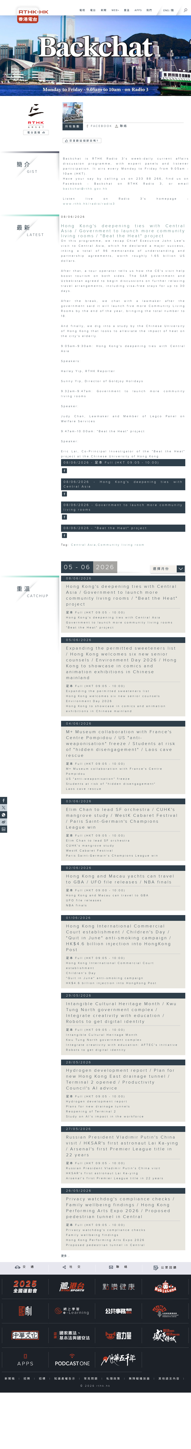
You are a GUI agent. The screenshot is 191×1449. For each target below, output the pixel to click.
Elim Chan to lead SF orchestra (98, 840)
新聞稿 (11, 1378)
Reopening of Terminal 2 (91, 1111)
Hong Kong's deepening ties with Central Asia (113, 617)
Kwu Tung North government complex (104, 1040)
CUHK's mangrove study (90, 845)
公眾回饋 (169, 1267)
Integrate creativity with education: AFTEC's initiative (122, 1045)
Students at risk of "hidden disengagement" (111, 784)
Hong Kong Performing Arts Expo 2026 (105, 1240)
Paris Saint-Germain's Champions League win (112, 855)
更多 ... (65, 1256)
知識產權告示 (65, 1378)
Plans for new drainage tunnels (98, 1106)
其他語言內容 (170, 1378)
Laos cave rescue (84, 789)
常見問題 (92, 1378)
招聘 (28, 1378)
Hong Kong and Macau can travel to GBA (107, 895)
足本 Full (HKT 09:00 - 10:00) (95, 890)
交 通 (29, 1267)
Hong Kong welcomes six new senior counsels (113, 696)
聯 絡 (122, 1267)
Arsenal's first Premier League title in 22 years (115, 1178)
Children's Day (81, 973)
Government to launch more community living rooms (119, 622)
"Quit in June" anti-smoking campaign (105, 978)
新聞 (102, 12)
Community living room (121, 545)
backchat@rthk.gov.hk (85, 189)
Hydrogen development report (96, 1101)
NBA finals (76, 905)
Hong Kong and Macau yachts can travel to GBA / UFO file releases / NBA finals (120, 879)
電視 (81, 12)
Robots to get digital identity (96, 1050)
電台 (91, 12)
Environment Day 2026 (89, 701)
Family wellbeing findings (92, 1235)
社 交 (75, 1267)
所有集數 (72, 126)
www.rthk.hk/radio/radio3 (89, 204)
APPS (137, 12)
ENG (166, 10)
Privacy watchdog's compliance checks (106, 1230)
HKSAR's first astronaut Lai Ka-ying (102, 1173)
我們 (148, 12)
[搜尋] (185, 9)
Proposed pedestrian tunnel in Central (105, 1245)
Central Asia (83, 545)
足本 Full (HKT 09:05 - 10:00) (95, 612)
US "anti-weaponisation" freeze (98, 779)
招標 (43, 1378)
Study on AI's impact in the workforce (105, 1116)
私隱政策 (114, 1378)
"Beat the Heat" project (90, 627)
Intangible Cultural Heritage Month (102, 1035)
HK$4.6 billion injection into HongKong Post (111, 983)
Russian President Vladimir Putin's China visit (113, 1168)
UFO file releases (84, 900)
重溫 (125, 12)
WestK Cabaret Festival (89, 850)
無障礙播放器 (140, 1378)
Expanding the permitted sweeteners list (108, 691)
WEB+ (114, 12)
